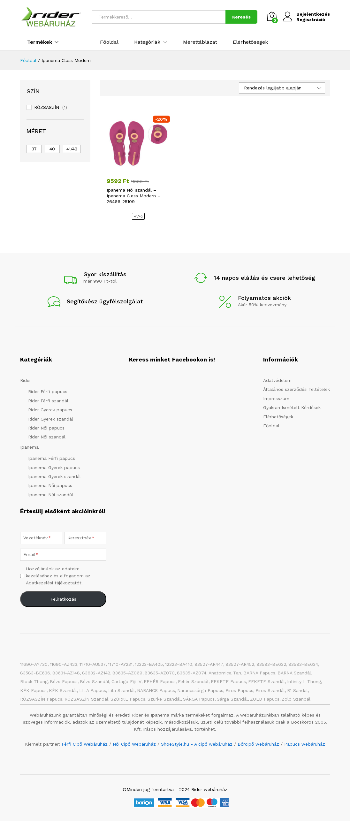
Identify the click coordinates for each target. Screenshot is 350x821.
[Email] (63, 555)
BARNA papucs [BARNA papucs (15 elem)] (259, 672)
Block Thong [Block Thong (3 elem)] (34, 681)
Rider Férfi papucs (47, 391)
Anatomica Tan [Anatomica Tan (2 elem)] (225, 672)
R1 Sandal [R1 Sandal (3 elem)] (297, 690)
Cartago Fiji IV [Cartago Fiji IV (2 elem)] (126, 681)
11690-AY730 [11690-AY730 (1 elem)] (34, 664)
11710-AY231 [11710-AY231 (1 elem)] (120, 664)
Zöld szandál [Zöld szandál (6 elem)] (296, 699)
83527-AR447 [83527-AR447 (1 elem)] (208, 664)
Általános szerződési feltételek (296, 389)
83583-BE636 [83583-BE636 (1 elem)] (35, 672)
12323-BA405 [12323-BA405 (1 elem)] (149, 664)
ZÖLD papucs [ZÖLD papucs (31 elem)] (264, 699)
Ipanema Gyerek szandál (54, 476)
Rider (25, 380)
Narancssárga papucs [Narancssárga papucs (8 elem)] (200, 690)
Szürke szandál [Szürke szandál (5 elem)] (164, 699)
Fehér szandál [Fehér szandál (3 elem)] (193, 681)
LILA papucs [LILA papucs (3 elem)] (92, 690)
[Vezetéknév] (41, 538)
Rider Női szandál (46, 436)
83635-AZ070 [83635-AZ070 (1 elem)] (160, 672)
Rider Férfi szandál (48, 400)
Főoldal (109, 42)
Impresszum (276, 398)
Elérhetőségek (250, 42)
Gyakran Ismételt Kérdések (292, 407)
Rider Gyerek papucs (50, 409)
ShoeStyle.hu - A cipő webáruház (196, 744)
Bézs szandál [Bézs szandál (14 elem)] (94, 681)
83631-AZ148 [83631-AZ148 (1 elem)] (66, 672)
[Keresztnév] (85, 538)
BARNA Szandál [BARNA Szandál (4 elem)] (294, 672)
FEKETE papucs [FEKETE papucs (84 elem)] (228, 681)
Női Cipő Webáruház (134, 744)
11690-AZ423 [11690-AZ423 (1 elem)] (63, 664)
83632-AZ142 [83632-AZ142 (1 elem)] (96, 672)
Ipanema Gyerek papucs (54, 467)
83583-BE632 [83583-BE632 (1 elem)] (271, 664)
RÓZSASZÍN (46, 107)
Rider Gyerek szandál (50, 419)
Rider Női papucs (46, 427)
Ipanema (29, 447)
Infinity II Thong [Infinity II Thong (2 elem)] (304, 681)
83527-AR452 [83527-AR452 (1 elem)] (239, 664)
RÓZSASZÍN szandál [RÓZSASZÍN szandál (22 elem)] (86, 699)
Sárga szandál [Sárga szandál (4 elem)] (232, 699)
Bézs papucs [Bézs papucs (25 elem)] (64, 681)
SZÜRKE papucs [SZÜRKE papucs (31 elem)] (127, 699)
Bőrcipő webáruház (258, 744)
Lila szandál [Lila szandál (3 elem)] (121, 690)
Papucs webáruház (304, 744)
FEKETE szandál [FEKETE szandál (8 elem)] (266, 681)
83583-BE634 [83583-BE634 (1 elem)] (303, 664)
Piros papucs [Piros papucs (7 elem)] (239, 690)
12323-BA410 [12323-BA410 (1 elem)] (178, 664)
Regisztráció (310, 19)
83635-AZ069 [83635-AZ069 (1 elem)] (127, 672)
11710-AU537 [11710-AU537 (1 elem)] (93, 664)
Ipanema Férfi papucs (51, 458)
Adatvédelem (277, 380)
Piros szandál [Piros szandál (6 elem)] (270, 690)
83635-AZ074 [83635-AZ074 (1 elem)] (191, 672)
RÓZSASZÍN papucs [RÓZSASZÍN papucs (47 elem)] (41, 699)
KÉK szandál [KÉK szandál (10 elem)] (63, 690)
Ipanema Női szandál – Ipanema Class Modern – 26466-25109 (133, 195)
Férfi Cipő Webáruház (85, 744)
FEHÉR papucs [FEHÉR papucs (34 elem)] (160, 681)
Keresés (241, 16)
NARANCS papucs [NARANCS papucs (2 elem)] (156, 690)
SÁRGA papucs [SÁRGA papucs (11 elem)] (199, 699)
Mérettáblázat (200, 42)
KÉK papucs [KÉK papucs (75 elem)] (33, 690)
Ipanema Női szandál (50, 494)
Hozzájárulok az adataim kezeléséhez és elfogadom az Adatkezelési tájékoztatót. (58, 576)
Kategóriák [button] (147, 42)
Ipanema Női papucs (50, 485)
